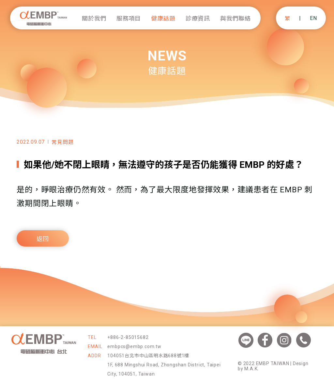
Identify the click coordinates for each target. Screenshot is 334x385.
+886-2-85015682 (127, 337)
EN (313, 18)
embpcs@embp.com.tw (134, 346)
